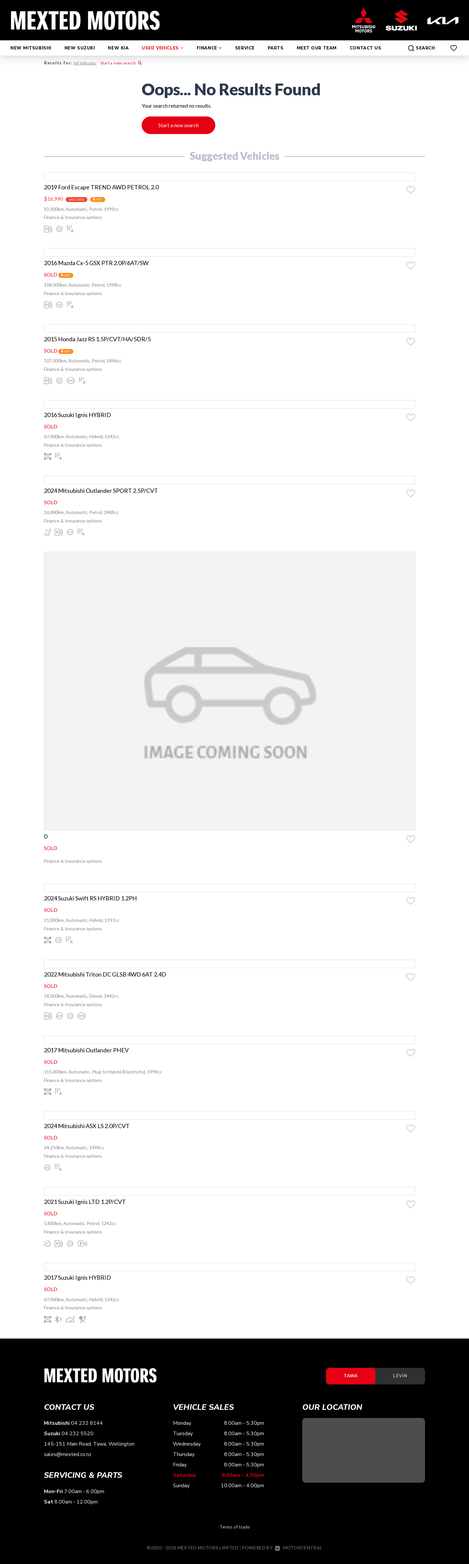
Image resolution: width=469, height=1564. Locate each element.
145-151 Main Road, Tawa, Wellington (89, 1450)
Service (245, 42)
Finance (209, 42)
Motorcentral (298, 1554)
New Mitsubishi (30, 42)
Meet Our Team (317, 42)
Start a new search (120, 63)
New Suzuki (79, 42)
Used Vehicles (162, 42)
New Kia (118, 42)
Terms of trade (235, 1533)
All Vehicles (85, 63)
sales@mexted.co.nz (68, 1461)
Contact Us (365, 42)
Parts (276, 42)
